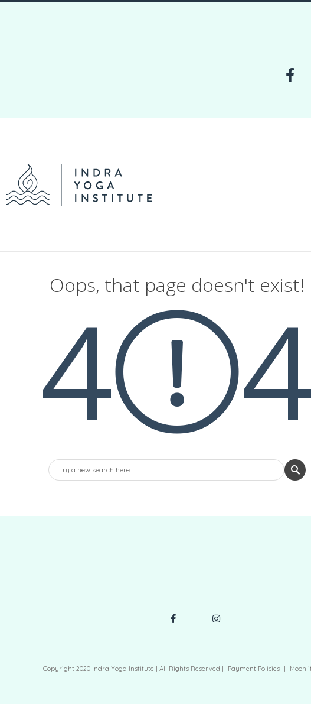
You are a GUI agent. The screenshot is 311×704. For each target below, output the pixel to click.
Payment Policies (254, 668)
